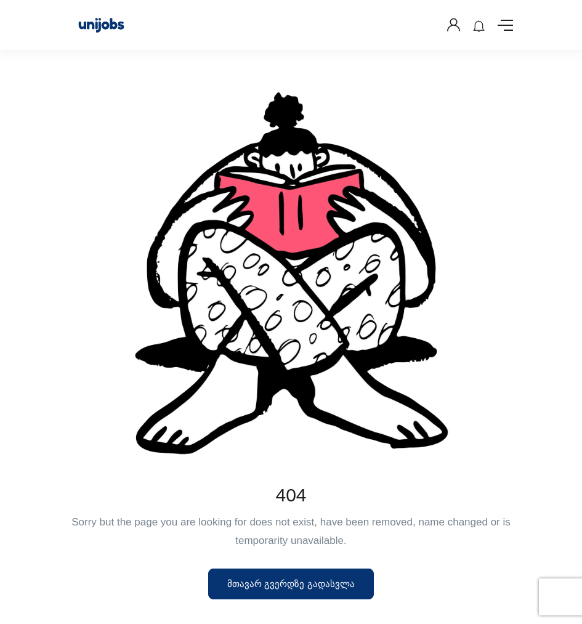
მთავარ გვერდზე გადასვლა (290, 583)
